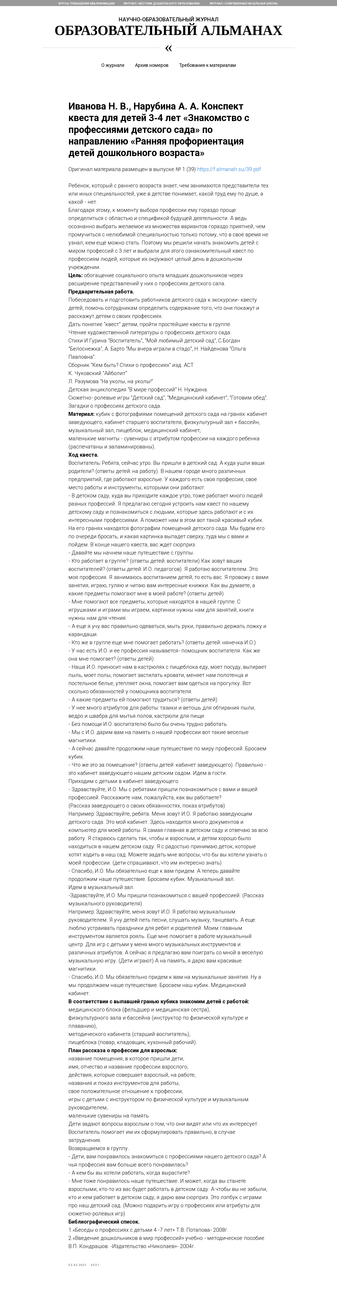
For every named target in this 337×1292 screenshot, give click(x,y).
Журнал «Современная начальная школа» (244, 3)
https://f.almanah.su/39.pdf (229, 169)
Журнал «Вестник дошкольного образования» (162, 3)
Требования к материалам (207, 65)
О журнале (113, 65)
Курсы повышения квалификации (86, 3)
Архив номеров (151, 65)
